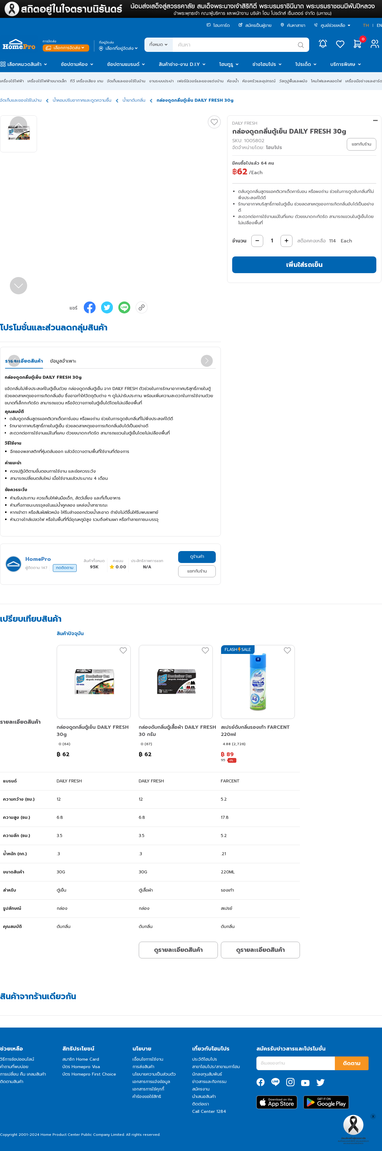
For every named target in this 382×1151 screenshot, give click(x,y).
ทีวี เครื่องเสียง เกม (86, 81)
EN (379, 25)
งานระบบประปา (161, 81)
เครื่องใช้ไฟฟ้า (12, 81)
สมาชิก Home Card (80, 1059)
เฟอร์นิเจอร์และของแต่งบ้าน (200, 81)
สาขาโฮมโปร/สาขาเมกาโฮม (216, 1067)
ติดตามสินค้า (11, 1082)
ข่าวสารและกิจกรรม (209, 1082)
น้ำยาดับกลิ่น (134, 100)
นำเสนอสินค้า (204, 1096)
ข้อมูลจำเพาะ (63, 361)
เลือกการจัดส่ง (65, 48)
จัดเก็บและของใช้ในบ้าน (126, 81)
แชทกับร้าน (197, 571)
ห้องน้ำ (233, 81)
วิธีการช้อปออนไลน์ (17, 1059)
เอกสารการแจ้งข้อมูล (151, 1082)
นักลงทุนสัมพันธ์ (207, 1074)
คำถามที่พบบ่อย (14, 1067)
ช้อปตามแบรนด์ (123, 64)
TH (366, 25)
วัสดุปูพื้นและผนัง (293, 81)
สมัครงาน (201, 1089)
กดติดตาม (64, 567)
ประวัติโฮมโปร (204, 1059)
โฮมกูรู (226, 64)
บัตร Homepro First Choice (89, 1074)
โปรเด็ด (303, 64)
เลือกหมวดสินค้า (24, 64)
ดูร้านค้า (197, 556)
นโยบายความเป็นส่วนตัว (154, 1074)
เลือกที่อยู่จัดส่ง (119, 49)
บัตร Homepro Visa (81, 1067)
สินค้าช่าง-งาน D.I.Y (179, 64)
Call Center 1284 (209, 1111)
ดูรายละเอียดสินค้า (178, 949)
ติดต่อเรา (200, 1104)
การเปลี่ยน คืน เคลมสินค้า (23, 1074)
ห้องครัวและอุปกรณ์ (258, 81)
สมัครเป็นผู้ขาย (255, 25)
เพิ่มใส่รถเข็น (304, 265)
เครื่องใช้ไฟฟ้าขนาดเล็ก (47, 81)
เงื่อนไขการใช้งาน (148, 1059)
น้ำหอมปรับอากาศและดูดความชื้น (82, 100)
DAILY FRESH (244, 123)
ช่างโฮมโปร (264, 64)
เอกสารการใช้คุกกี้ (148, 1089)
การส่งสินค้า (143, 1067)
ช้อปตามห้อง (74, 64)
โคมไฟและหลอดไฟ (326, 81)
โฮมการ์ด (218, 25)
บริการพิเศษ (342, 64)
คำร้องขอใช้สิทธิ (147, 1096)
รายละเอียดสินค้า (24, 361)
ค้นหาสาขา (292, 25)
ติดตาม (352, 1063)
